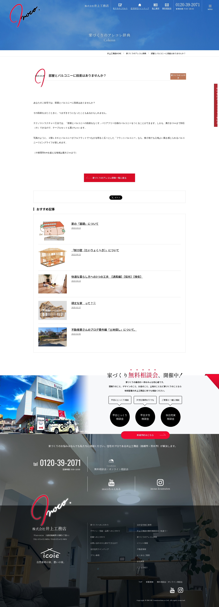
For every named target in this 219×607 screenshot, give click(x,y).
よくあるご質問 (143, 555)
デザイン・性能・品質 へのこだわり (105, 531)
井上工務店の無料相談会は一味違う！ (152, 531)
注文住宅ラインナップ (99, 549)
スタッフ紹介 (142, 567)
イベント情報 (142, 543)
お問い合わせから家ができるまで (104, 543)
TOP (140, 582)
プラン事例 (94, 555)
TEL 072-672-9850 (41, 539)
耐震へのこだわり (97, 537)
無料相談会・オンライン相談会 (169, 582)
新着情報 (149, 582)
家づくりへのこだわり (99, 525)
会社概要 (140, 561)
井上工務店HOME (114, 53)
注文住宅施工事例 (144, 525)
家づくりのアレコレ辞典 (136, 53)
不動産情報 (141, 549)
